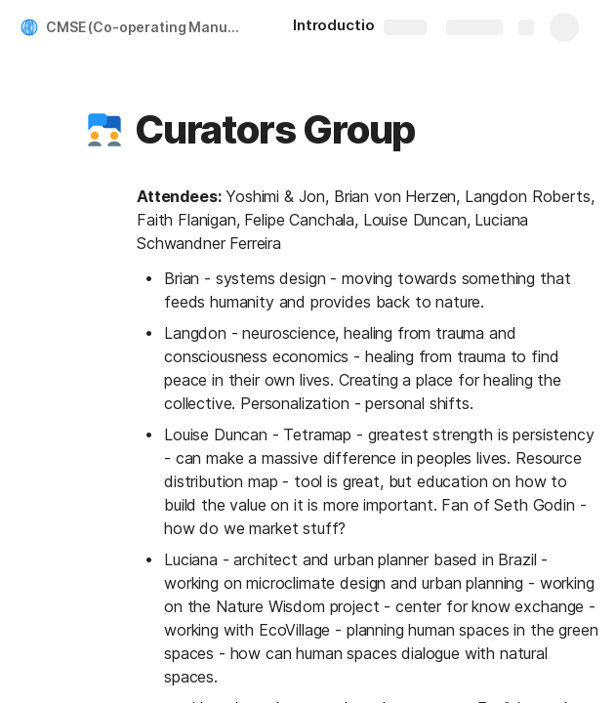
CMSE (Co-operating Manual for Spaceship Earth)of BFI (150, 27)
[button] (104, 129)
